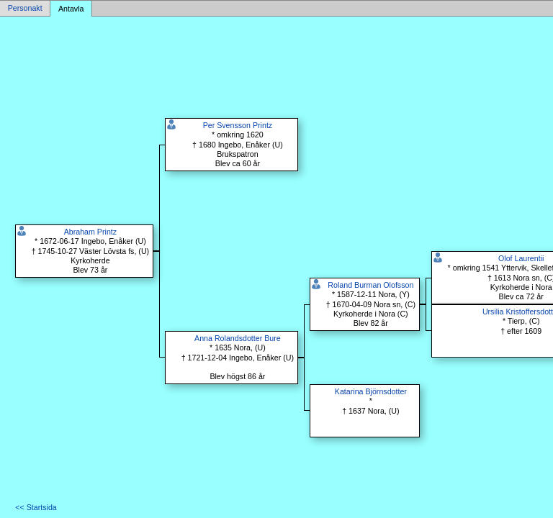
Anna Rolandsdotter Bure (237, 338)
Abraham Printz (90, 231)
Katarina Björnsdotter (371, 391)
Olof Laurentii (521, 258)
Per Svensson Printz (238, 125)
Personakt (25, 8)
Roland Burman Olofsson (370, 285)
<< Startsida (35, 507)
